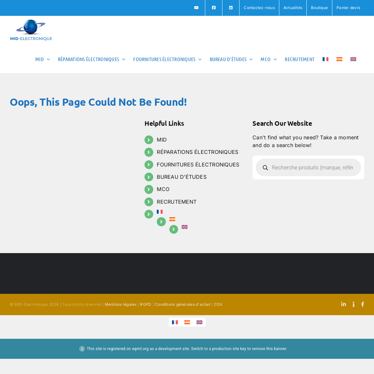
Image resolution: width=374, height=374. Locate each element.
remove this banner (269, 349)
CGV (218, 304)
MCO (163, 189)
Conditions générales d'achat (182, 304)
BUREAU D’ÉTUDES (182, 177)
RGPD (145, 304)
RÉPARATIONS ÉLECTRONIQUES (197, 152)
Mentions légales (121, 304)
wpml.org (140, 349)
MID (162, 139)
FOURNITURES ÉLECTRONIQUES (198, 164)
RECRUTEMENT (177, 201)
